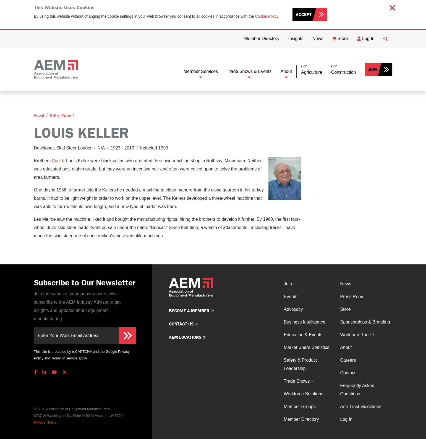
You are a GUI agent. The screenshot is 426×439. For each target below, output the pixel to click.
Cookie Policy (266, 16)
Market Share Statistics (307, 347)
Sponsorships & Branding (365, 322)
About (286, 71)
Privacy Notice (45, 422)
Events (290, 296)
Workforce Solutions (303, 393)
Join (372, 69)
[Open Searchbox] (385, 39)
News (345, 284)
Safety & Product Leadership (300, 364)
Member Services (201, 71)
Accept (304, 14)
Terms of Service (64, 358)
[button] (311, 69)
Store (345, 309)
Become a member (189, 310)
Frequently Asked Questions (357, 389)
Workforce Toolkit (357, 334)
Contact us (181, 324)
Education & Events (303, 334)
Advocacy (293, 309)
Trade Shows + (298, 381)
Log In (346, 419)
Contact (348, 372)
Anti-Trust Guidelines (360, 406)
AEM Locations (185, 337)
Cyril (56, 160)
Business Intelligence (304, 322)
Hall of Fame (60, 115)
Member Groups (300, 406)
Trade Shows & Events (249, 71)
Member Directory (301, 419)
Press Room (352, 296)
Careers (348, 360)
